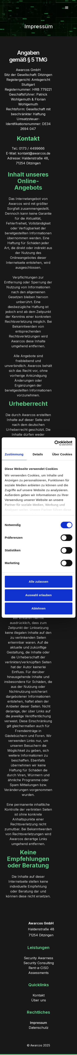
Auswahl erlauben (38, 595)
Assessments (38, 973)
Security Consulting (38, 963)
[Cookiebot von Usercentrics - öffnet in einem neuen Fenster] (54, 443)
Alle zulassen (38, 581)
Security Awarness (38, 958)
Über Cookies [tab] (62, 454)
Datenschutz (38, 1028)
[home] (23, 7)
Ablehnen (38, 608)
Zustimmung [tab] (14, 454)
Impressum (38, 1023)
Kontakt (39, 995)
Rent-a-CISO (38, 968)
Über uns (38, 1000)
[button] (67, 8)
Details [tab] (38, 454)
